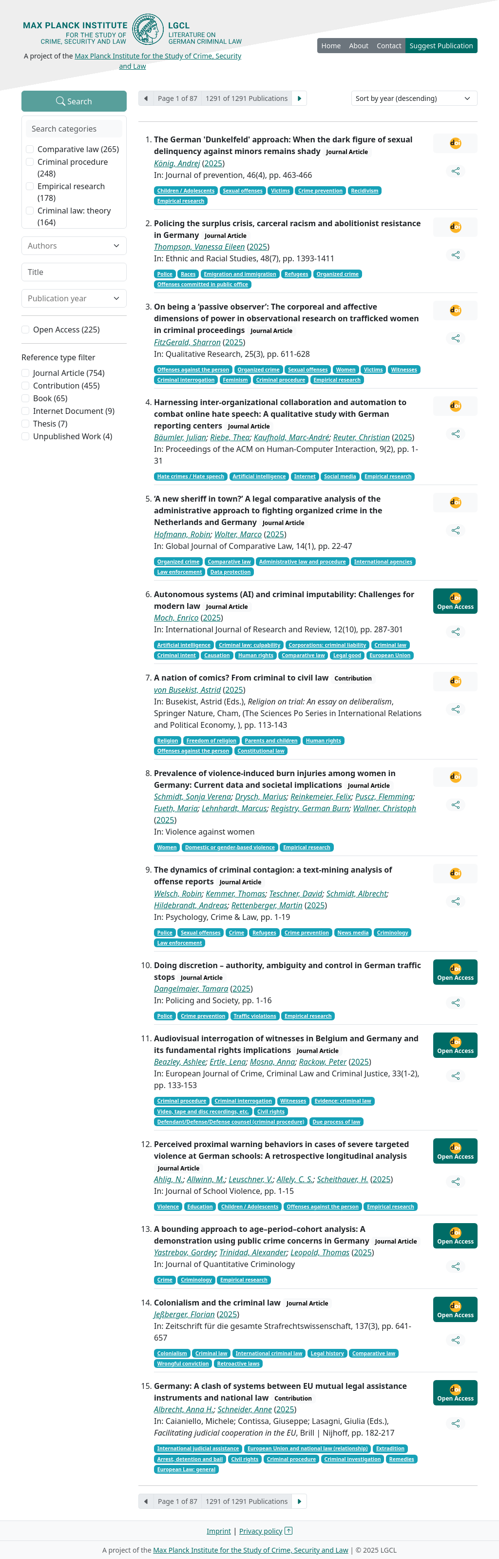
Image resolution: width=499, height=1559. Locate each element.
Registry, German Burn (310, 808)
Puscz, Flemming (384, 796)
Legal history (327, 1353)
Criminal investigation (352, 1459)
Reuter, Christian (361, 437)
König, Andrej (177, 163)
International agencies (383, 561)
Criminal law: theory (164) (74, 216)
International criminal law (269, 1353)
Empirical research (181, 200)
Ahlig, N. (168, 1179)
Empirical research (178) (71, 192)
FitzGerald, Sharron (187, 342)
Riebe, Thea (230, 437)
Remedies (401, 1459)
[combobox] (68, 246)
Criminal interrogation (185, 379)
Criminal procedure (281, 379)
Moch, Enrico (176, 617)
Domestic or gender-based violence (230, 847)
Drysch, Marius (260, 796)
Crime (236, 932)
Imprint (219, 1531)
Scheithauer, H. (342, 1179)
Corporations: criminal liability (327, 645)
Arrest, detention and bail (190, 1459)
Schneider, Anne (245, 1409)
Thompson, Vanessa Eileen (199, 246)
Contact (389, 45)
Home (331, 45)
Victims (280, 190)
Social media (340, 476)
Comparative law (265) (78, 149)
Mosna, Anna (272, 1061)
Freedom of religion (212, 740)
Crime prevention (320, 190)
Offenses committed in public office (202, 284)
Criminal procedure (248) (73, 167)
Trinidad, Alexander (253, 1252)
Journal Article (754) (68, 373)
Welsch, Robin (178, 893)
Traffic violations (255, 1016)
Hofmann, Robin (182, 534)
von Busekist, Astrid (187, 689)
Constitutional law (261, 750)
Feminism (235, 379)
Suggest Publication (441, 45)
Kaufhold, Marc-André (291, 437)
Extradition (390, 1448)
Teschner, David (296, 893)
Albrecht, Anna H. (183, 1409)
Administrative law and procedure (302, 561)
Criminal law (390, 645)
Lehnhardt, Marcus (234, 808)
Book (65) (50, 398)
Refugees (296, 274)
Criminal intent (176, 655)
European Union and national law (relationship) (308, 1448)
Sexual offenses (242, 190)
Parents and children (271, 740)
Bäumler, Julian (180, 437)
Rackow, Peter (323, 1061)
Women (346, 369)
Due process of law (337, 1121)
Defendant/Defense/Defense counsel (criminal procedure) (231, 1121)
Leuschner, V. (250, 1179)
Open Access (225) (66, 329)
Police (165, 274)
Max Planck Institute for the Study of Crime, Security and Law (250, 1550)
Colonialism (172, 1353)
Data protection (231, 571)
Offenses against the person (193, 369)
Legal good (347, 655)
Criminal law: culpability (249, 645)
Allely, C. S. (295, 1179)
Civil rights (271, 1111)
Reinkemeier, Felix (320, 796)
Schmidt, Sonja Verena (192, 796)
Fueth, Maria (176, 808)
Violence (168, 1206)
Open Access (455, 601)
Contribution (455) (66, 385)
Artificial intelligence (259, 476)
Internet (305, 476)
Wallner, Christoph (385, 808)
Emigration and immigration (240, 274)
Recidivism (364, 190)
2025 (214, 163)
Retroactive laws (238, 1363)
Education (200, 1206)
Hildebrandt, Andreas (190, 905)
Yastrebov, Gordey (184, 1252)
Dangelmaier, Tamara (191, 988)
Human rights (255, 655)
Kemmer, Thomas (235, 893)
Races (188, 274)
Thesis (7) (50, 423)
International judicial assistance (198, 1448)
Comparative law (229, 561)
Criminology (392, 932)
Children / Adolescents (185, 190)
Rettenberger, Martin (267, 905)
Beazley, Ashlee (180, 1061)
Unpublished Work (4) (72, 436)
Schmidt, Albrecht (356, 893)
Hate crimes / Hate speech (190, 476)
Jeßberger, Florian (184, 1314)
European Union (389, 655)
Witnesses (404, 369)
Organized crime (338, 274)
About (358, 45)
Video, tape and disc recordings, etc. (203, 1111)
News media (352, 932)
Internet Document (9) (74, 411)
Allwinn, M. (206, 1179)
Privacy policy (261, 1531)
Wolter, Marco (238, 534)
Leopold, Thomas (319, 1252)
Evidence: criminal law (343, 1100)
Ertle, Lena (228, 1061)
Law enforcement (179, 571)
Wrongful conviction (183, 1363)
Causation (217, 655)
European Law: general (186, 1469)
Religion (167, 740)
